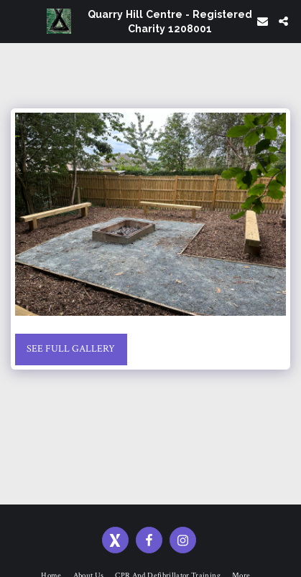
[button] (16, 20)
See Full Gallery (71, 348)
